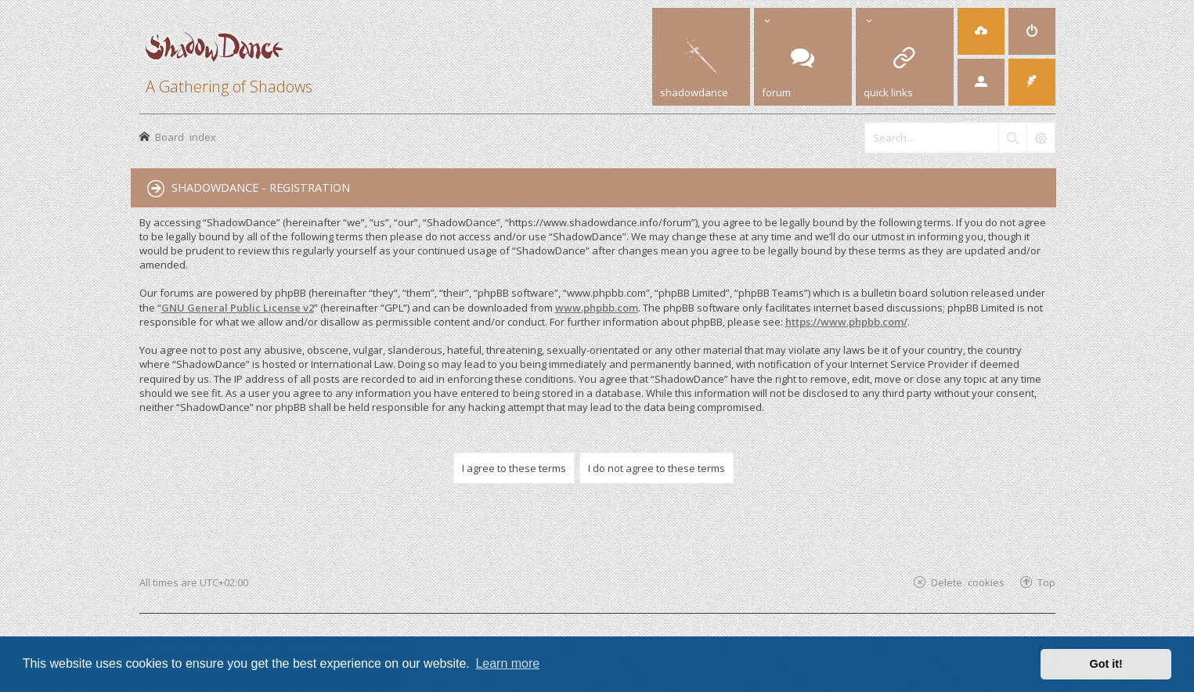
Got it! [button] (1106, 664)
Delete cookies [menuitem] (968, 582)
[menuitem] (1031, 31)
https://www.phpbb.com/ (846, 322)
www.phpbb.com (596, 308)
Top (1046, 582)
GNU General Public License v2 (237, 308)
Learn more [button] (507, 663)
